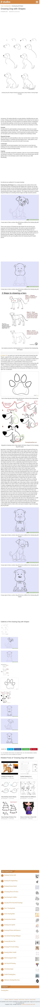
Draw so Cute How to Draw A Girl (28, 817)
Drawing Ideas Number (10, 919)
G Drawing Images (8, 969)
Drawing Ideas (5, 11)
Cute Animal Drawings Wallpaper (12, 936)
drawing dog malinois (16, 754)
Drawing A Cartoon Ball (10, 875)
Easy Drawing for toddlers (10, 897)
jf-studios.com (4, 355)
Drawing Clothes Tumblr (10, 952)
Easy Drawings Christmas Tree (8, 817)
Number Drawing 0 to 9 (25, 776)
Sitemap (6, 999)
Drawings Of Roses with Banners (12, 930)
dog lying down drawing (28, 752)
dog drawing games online (8, 752)
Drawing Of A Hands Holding (11, 947)
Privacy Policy (32, 999)
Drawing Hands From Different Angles (29, 796)
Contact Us (11, 999)
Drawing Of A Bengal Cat (7, 776)
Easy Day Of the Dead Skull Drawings (13, 902)
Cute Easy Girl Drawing (10, 963)
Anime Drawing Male (9, 913)
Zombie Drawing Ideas (9, 974)
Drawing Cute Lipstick (9, 924)
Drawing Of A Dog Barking (10, 880)
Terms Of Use (21, 999)
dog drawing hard (18, 752)
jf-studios (5, 1)
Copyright (16, 999)
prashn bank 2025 (31, 1004)
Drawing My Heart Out (9, 941)
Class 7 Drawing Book (9, 908)
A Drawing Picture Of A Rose (11, 891)
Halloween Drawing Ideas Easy (12, 980)
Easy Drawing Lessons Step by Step (10, 796)
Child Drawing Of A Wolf (10, 958)
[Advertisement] (20, 24)
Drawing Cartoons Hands (10, 886)
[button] (37, 2)
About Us (27, 999)
